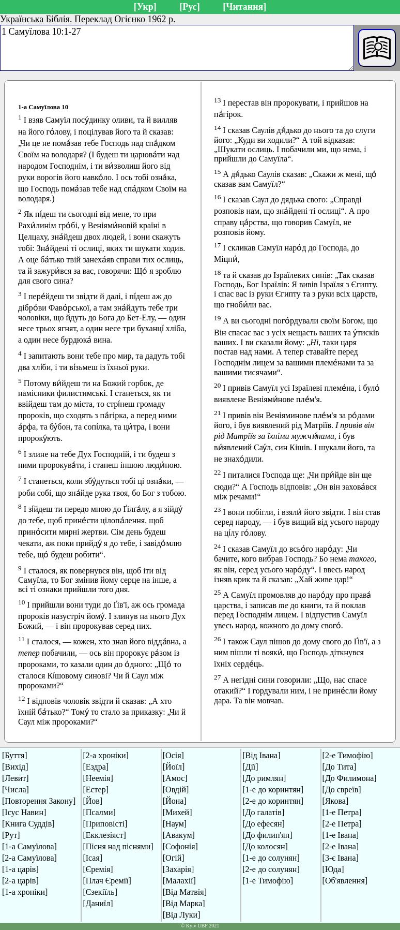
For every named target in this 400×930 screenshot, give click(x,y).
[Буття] (14, 755)
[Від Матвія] (185, 892)
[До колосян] (265, 846)
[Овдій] (176, 789)
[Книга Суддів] (28, 823)
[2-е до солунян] (271, 869)
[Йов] (92, 800)
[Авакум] (179, 835)
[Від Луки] (182, 914)
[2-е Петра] (342, 823)
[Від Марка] (184, 903)
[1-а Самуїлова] (29, 846)
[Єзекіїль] (100, 892)
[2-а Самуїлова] (29, 857)
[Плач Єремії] (107, 880)
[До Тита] (339, 766)
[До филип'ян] (267, 835)
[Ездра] (96, 766)
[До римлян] (264, 778)
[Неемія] (98, 778)
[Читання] (244, 7)
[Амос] (175, 778)
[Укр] (145, 7)
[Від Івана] (261, 755)
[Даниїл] (98, 903)
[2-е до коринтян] (272, 800)
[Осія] (173, 755)
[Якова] (335, 800)
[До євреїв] (341, 789)
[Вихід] (15, 766)
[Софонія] (180, 846)
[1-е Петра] (342, 812)
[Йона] (175, 800)
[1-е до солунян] (271, 857)
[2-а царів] (20, 880)
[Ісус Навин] (24, 812)
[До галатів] (263, 812)
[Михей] (177, 812)
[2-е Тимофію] (347, 755)
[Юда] (333, 869)
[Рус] (189, 7)
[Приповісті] (105, 823)
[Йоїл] (174, 766)
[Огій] (173, 857)
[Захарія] (178, 869)
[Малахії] (179, 880)
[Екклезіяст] (104, 835)
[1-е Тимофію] (267, 880)
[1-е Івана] (340, 835)
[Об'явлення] (345, 880)
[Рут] (11, 835)
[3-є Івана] (340, 857)
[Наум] (175, 823)
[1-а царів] (20, 869)
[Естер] (96, 789)
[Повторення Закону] (38, 800)
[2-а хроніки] (105, 755)
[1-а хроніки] (25, 892)
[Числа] (15, 789)
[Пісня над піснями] (118, 846)
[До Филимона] (349, 778)
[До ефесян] (263, 823)
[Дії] (250, 766)
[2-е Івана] (340, 846)
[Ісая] (92, 857)
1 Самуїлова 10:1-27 (177, 48)
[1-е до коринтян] (272, 789)
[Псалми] (99, 812)
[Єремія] (98, 869)
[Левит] (15, 778)
